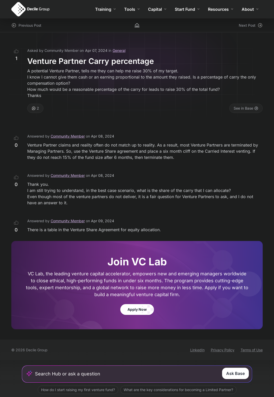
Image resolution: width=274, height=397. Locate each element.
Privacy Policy (222, 350)
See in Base (246, 108)
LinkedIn (197, 350)
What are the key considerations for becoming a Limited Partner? (178, 390)
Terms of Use (252, 350)
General (119, 50)
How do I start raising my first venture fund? (78, 390)
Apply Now (137, 309)
